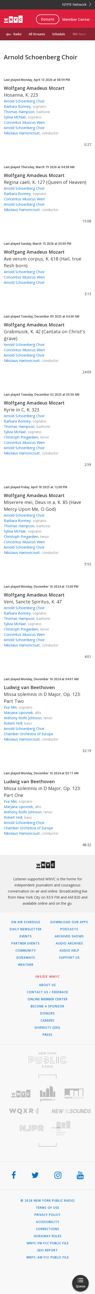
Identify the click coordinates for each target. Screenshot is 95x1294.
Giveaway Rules (48, 1236)
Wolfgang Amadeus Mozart (34, 88)
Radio (17, 34)
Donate (47, 19)
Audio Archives (69, 943)
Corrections (47, 1229)
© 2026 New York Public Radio (48, 1200)
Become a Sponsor (47, 1006)
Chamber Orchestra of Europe (28, 733)
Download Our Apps (69, 922)
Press (47, 1034)
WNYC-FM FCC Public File (48, 1243)
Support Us (69, 957)
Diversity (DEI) (47, 1027)
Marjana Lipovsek (18, 712)
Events (26, 936)
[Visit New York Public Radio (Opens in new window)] (47, 1060)
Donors (47, 1013)
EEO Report (47, 1250)
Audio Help (69, 950)
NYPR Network (76, 4)
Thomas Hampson (19, 111)
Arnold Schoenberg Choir (24, 101)
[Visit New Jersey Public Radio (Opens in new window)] (24, 1128)
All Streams (37, 34)
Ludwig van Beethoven (29, 687)
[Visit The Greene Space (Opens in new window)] (71, 1128)
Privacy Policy (47, 1214)
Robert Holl (13, 723)
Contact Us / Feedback (47, 992)
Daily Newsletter (26, 929)
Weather (25, 964)
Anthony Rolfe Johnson (23, 717)
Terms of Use (47, 1207)
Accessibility (47, 1221)
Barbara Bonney (17, 106)
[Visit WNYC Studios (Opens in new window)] (74, 1094)
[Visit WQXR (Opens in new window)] (24, 1111)
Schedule (58, 34)
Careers (47, 1020)
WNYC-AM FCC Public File (47, 1257)
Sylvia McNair (15, 117)
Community (25, 950)
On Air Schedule (25, 922)
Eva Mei (10, 707)
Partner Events (25, 943)
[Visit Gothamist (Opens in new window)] (47, 1093)
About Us (47, 985)
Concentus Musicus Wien (24, 122)
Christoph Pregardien (21, 437)
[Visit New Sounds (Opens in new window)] (71, 1111)
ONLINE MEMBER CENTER (48, 999)
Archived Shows (69, 936)
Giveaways (25, 957)
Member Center (76, 19)
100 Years (79, 34)
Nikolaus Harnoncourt (22, 133)
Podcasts (69, 929)
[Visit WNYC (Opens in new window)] (21, 1094)
